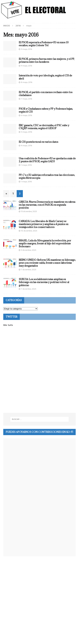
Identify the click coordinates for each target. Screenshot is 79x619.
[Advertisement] (39, 370)
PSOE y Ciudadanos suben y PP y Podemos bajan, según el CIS (46, 110)
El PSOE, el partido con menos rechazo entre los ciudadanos (45, 94)
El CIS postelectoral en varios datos (38, 141)
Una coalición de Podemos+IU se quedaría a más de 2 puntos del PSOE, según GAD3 (47, 160)
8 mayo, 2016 (26, 82)
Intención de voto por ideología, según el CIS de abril (45, 77)
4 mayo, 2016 (26, 145)
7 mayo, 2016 (26, 98)
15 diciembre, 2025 (29, 211)
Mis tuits (8, 325)
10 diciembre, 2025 (29, 230)
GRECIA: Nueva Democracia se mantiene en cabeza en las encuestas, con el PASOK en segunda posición (47, 204)
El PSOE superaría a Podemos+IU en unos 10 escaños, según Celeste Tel (44, 44)
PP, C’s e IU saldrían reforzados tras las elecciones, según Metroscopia (47, 176)
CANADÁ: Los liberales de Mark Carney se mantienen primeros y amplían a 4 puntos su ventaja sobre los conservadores (43, 224)
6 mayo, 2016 (26, 115)
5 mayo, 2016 (26, 131)
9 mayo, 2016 (26, 49)
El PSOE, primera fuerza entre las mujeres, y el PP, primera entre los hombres (47, 60)
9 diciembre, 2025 (28, 250)
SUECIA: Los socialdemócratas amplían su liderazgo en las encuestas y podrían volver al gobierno (44, 282)
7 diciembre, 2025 (28, 269)
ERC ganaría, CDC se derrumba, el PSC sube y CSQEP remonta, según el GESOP (44, 127)
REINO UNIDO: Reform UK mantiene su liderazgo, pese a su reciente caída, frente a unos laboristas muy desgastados (47, 262)
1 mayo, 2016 (26, 165)
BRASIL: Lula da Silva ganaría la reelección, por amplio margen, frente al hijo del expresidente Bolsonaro (45, 243)
